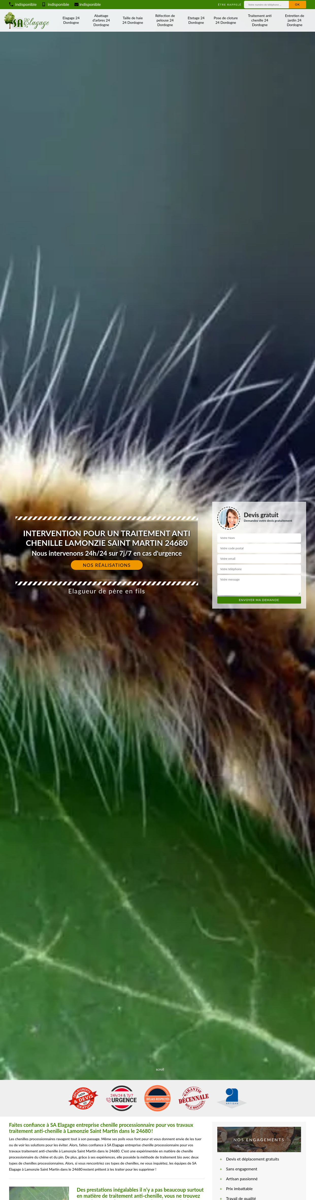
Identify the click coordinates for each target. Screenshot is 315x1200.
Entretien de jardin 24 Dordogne (294, 20)
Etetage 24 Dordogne (196, 20)
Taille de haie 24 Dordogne (132, 20)
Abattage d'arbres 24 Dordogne (101, 20)
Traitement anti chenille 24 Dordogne (260, 20)
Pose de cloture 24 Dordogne (226, 20)
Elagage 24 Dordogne (71, 20)
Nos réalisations (107, 565)
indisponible (23, 4)
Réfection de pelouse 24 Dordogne (165, 20)
